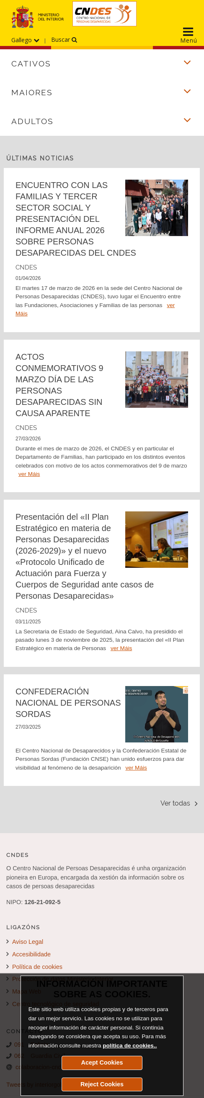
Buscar (64, 39)
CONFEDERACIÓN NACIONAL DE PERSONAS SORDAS (68, 703)
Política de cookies (34, 966)
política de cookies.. (130, 1045)
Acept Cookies (102, 1062)
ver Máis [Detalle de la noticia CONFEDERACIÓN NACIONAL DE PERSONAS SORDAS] (136, 768)
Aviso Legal (24, 941)
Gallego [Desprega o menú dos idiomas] (25, 40)
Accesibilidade (28, 954)
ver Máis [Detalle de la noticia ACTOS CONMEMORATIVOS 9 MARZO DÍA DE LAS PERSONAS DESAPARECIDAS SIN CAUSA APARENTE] (29, 474)
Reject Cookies (102, 1084)
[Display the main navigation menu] (188, 33)
